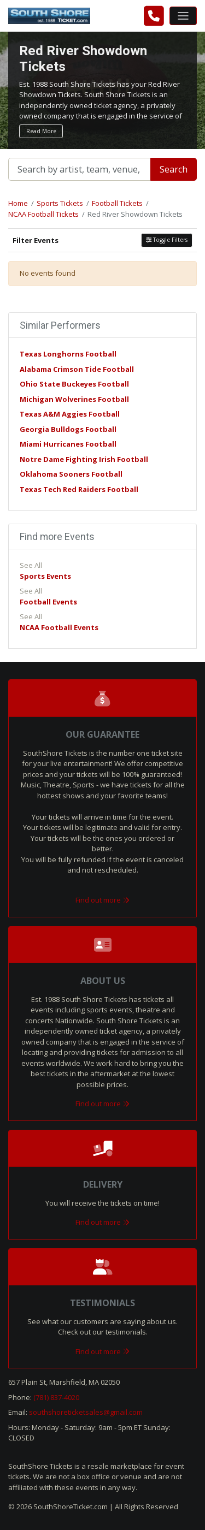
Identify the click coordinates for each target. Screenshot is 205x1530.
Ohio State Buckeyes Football (74, 384)
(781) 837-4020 (56, 1397)
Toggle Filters (167, 240)
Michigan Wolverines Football (74, 399)
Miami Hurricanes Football (68, 444)
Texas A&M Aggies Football (70, 414)
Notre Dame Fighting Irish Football (84, 459)
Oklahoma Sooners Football (71, 474)
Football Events (48, 602)
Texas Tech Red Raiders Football (79, 489)
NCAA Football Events (59, 627)
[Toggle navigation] (183, 16)
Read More (41, 131)
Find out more (102, 900)
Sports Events (45, 576)
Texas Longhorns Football (68, 354)
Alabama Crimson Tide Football (77, 369)
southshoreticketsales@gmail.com (86, 1412)
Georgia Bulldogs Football (68, 429)
